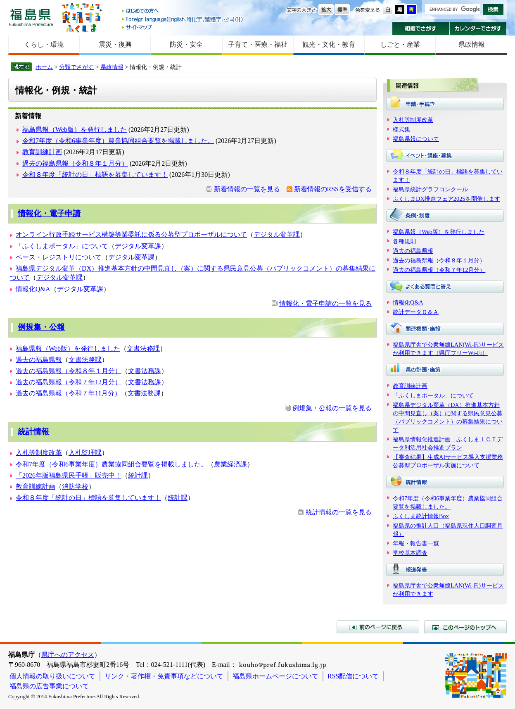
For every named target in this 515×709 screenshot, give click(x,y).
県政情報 (471, 44)
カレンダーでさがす (478, 28)
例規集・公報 (41, 327)
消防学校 (75, 486)
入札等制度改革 (39, 452)
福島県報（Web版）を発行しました (74, 129)
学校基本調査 (410, 553)
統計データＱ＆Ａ (416, 312)
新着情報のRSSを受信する (333, 189)
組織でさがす (420, 28)
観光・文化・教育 (328, 44)
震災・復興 (115, 44)
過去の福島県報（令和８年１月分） (75, 163)
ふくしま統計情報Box (421, 516)
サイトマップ (183, 27)
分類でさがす (76, 67)
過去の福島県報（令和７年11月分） (68, 393)
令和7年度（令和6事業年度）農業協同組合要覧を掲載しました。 (118, 140)
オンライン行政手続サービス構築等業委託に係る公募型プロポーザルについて (131, 234)
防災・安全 (186, 44)
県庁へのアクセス (67, 654)
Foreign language (183, 19)
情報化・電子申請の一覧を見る (325, 303)
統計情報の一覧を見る (339, 512)
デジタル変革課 (277, 234)
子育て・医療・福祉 (257, 44)
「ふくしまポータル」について (62, 246)
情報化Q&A (33, 289)
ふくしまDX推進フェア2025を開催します (446, 198)
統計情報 (33, 431)
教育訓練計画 (42, 151)
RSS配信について (353, 676)
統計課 (138, 475)
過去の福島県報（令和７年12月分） (68, 381)
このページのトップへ (465, 626)
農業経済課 (230, 464)
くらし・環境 (44, 44)
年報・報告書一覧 (416, 543)
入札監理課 (85, 452)
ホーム (44, 67)
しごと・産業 (400, 44)
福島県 (31, 17)
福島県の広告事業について (49, 686)
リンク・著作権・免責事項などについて (163, 676)
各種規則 (404, 241)
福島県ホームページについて (275, 676)
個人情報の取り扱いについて (52, 676)
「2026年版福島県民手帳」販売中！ (68, 475)
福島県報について (416, 139)
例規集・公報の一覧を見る (332, 408)
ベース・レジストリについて (59, 257)
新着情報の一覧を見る (247, 189)
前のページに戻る (378, 626)
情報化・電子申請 (49, 213)
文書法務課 (143, 348)
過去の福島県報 (39, 359)
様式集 (401, 129)
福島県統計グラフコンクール (430, 189)
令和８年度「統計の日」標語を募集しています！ (95, 174)
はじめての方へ (183, 11)
